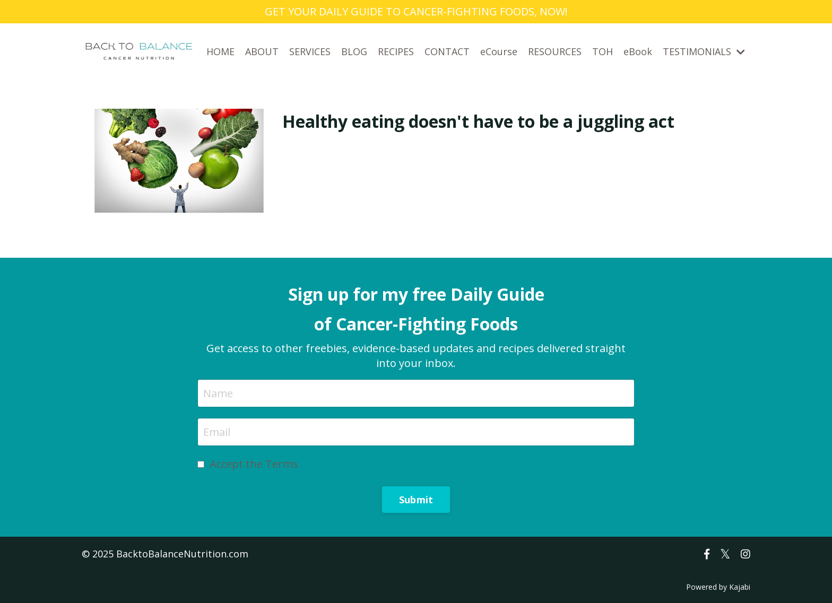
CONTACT (447, 51)
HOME (220, 51)
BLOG (354, 51)
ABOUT (262, 51)
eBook (637, 51)
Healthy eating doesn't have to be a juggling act (478, 121)
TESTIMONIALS (704, 51)
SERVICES (310, 51)
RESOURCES (555, 51)
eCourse (498, 51)
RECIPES (396, 51)
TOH (602, 51)
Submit (416, 499)
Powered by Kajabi (718, 587)
